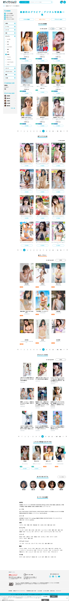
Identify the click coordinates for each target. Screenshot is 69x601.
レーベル (7, 26)
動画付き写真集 (39, 518)
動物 (47, 557)
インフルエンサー (57, 550)
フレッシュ (9, 56)
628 (60, 436)
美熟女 (37, 536)
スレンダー (9, 39)
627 (56, 436)
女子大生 (58, 548)
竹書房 (26, 506)
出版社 (6, 23)
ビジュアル (7, 36)
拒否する (53, 596)
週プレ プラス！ (9, 17)
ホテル (41, 543)
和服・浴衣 (51, 525)
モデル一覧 (13, 108)
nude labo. (32, 520)
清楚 (30, 538)
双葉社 (40, 506)
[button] (64, 453)
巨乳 (8, 41)
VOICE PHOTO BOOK (47, 518)
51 (57, 250)
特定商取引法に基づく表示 (31, 590)
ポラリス (27, 520)
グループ (34, 543)
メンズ (41, 557)
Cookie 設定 (39, 590)
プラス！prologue (32, 518)
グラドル (23, 548)
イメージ (7, 68)
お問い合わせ (52, 590)
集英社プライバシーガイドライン (19, 590)
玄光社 (47, 504)
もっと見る (62, 476)
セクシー (23, 538)
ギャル (8, 64)
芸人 (39, 552)
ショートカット (9, 46)
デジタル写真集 (9, 13)
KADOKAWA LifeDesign (41, 504)
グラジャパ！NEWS (10, 19)
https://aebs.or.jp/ (18, 584)
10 (52, 131)
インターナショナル (10, 62)
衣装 (6, 33)
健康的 (8, 54)
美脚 (8, 49)
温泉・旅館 (49, 543)
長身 (8, 51)
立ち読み (27, 60)
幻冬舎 (50, 504)
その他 (6, 77)
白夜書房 (37, 506)
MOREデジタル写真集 (49, 511)
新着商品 (6, 85)
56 (60, 131)
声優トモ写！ (22, 520)
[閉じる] (67, 598)
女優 (38, 548)
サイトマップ (58, 590)
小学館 (62, 504)
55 (57, 131)
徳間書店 (29, 506)
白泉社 (33, 506)
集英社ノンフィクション (34, 513)
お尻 (8, 44)
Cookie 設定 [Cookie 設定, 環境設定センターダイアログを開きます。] (45, 596)
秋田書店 (21, 504)
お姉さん (30, 536)
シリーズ (7, 29)
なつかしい (45, 536)
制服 (30, 525)
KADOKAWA (33, 504)
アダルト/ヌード (54, 552)
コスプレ (23, 525)
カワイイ (54, 536)
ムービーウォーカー (47, 506)
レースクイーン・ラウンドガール (28, 550)
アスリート (46, 552)
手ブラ (22, 557)
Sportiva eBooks (43, 513)
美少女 (22, 536)
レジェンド (33, 552)
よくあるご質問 (46, 590)
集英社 (54, 504)
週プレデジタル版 (9, 15)
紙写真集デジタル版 (23, 518)
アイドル (31, 548)
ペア (21, 543)
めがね (44, 525)
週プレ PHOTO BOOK (23, 511)
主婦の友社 (58, 504)
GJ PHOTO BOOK (40, 511)
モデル (45, 548)
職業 (6, 74)
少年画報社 (21, 506)
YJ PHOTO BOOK (32, 511)
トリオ (28, 543)
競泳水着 (36, 525)
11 (52, 436)
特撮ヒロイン (23, 552)
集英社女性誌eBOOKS (24, 513)
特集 (5, 89)
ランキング (6, 87)
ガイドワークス (27, 504)
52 (60, 250)
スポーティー (9, 59)
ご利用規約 (10, 590)
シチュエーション (8, 71)
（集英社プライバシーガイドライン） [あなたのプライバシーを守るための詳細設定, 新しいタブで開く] (8, 600)
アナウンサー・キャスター (44, 550)
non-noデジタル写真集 (59, 511)
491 (57, 349)
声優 (51, 548)
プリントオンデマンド (57, 518)
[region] (34, 598)
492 (61, 349)
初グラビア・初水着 (32, 557)
